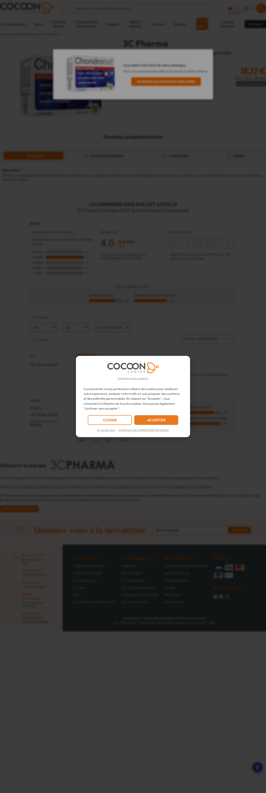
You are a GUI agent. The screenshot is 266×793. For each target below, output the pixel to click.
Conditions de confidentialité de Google (144, 430)
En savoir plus (106, 430)
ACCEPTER (156, 420)
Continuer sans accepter (133, 378)
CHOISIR (110, 420)
